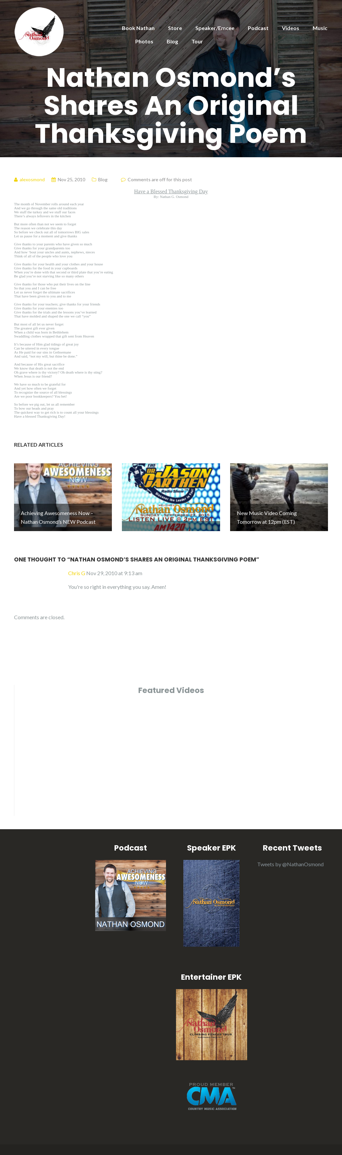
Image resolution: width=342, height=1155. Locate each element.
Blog (172, 41)
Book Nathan (138, 28)
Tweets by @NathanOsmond (290, 849)
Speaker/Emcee (214, 28)
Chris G (76, 557)
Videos (290, 28)
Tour (197, 41)
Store (175, 28)
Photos (144, 41)
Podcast (258, 28)
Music (320, 28)
